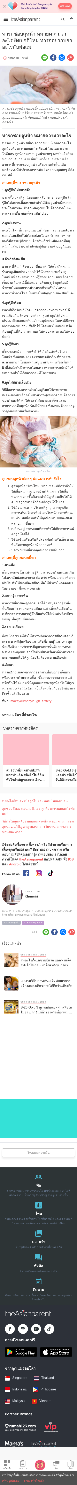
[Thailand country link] (44, 1378)
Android (15, 864)
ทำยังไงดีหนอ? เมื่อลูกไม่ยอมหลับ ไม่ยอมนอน (35, 801)
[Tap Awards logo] (43, 1446)
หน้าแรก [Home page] (6, 911)
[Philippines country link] (44, 1389)
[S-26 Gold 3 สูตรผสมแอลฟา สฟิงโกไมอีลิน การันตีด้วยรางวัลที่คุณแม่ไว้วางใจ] (38, 1007)
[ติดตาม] (38, 1288)
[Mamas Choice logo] (14, 1446)
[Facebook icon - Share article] (53, 57)
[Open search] (63, 19)
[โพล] (38, 1212)
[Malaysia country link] (15, 1401)
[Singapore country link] (16, 1378)
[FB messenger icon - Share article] (62, 57)
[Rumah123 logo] (20, 1427)
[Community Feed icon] (56, 1465)
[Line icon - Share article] (44, 57)
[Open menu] (5, 19)
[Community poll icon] (70, 1465)
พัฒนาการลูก (23, 911)
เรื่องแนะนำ (11, 943)
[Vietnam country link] (41, 1401)
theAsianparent (31, 859)
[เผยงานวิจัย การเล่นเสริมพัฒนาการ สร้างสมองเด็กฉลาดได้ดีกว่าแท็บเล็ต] (38, 983)
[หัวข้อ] (38, 1262)
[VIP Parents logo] (50, 1427)
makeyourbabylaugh (25, 701)
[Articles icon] (23, 1465)
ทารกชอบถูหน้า (11, 922)
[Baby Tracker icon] (40, 1465)
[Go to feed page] (25, 19)
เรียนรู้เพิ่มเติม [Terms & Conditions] (11, 1481)
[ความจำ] (38, 1238)
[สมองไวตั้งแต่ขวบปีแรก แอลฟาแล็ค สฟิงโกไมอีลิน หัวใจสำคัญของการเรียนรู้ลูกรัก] (26, 749)
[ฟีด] (38, 1184)
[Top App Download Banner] (38, 6)
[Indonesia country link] (15, 1389)
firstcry (47, 701)
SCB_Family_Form (33, 922)
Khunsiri (31, 896)
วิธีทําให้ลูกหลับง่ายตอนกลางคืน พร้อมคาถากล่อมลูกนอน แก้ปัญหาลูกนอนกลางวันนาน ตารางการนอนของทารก (38, 827)
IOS (71, 859)
